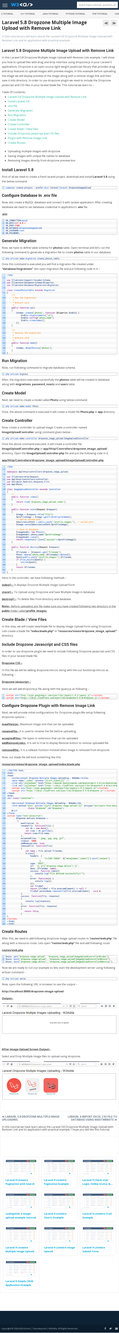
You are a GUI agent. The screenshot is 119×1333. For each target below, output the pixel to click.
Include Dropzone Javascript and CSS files (33, 133)
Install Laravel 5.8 (19, 101)
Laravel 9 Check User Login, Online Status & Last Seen (96, 1183)
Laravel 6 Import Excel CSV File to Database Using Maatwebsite (92, 1118)
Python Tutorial (75, 14)
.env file (12, 106)
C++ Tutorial (28, 14)
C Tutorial (7, 14)
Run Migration (17, 115)
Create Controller (19, 124)
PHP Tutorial (99, 14)
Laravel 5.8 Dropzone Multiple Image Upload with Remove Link (47, 97)
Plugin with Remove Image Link (27, 138)
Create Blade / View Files (23, 129)
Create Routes (17, 143)
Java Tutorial (51, 14)
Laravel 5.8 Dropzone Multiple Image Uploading (30, 1118)
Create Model (16, 120)
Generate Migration (20, 110)
